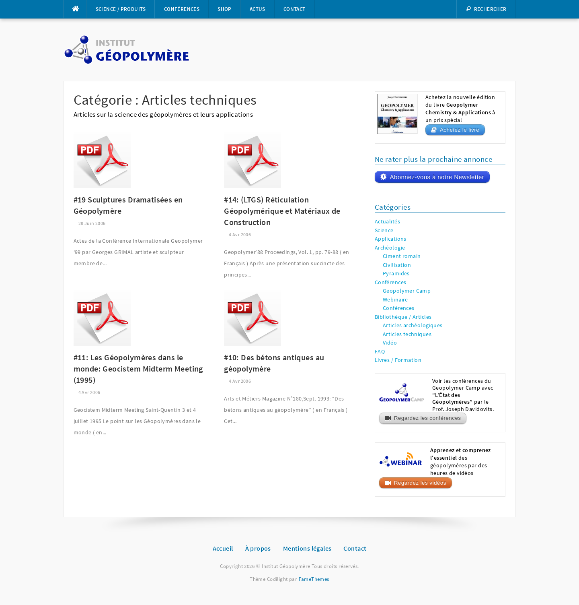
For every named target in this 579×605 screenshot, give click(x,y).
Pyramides (396, 273)
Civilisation (397, 265)
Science (384, 230)
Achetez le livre (459, 130)
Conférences (181, 9)
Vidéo (390, 342)
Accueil (223, 548)
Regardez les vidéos (420, 483)
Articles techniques (407, 334)
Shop (225, 9)
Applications (391, 238)
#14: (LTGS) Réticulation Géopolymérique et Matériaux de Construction (282, 210)
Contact (294, 9)
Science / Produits (121, 9)
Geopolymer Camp (407, 290)
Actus (257, 9)
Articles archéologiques (413, 325)
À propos (258, 548)
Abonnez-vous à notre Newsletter (437, 176)
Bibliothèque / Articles (403, 317)
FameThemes (314, 579)
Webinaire (395, 299)
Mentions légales (307, 548)
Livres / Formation (398, 360)
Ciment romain (402, 256)
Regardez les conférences (427, 418)
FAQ (380, 351)
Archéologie (390, 247)
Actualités (387, 221)
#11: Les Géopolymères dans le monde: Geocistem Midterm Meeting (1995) (138, 368)
